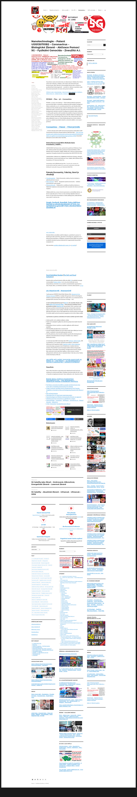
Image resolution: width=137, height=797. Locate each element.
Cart (61, 584)
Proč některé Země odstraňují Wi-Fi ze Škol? (96, 345)
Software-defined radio (74, 340)
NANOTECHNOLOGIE (65, 598)
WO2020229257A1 (50, 185)
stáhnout (71, 93)
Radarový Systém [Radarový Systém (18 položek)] (36, 597)
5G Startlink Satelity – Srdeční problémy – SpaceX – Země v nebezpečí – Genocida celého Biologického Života (96, 675)
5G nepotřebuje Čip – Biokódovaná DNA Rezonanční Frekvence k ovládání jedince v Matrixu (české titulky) (95, 204)
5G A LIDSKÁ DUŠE (64, 580)
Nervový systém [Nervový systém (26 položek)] (49, 586)
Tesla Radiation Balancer (37, 651)
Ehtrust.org (34, 644)
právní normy (34, 116)
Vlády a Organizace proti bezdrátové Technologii (70, 642)
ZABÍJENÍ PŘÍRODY (65, 608)
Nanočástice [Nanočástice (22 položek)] (45, 584)
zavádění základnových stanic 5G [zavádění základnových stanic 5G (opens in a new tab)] (62, 245)
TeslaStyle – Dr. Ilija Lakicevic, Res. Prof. (40, 652)
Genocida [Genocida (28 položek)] (47, 575)
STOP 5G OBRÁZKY (64, 632)
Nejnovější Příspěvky (64, 615)
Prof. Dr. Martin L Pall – (42, 650)
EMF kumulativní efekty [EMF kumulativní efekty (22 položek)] (37, 571)
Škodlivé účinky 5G (54, 10)
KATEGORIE (62, 591)
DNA (37, 96)
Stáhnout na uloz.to (101, 205)
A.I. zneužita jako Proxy (35, 91)
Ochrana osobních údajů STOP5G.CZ (67, 616)
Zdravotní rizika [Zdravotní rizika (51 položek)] (35, 610)
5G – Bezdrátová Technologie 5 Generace (68, 576)
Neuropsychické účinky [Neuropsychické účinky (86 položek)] (46, 588)
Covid (36, 88)
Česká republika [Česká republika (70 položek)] (45, 610)
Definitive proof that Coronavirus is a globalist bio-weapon (60, 398)
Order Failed (62, 619)
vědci (43, 648)
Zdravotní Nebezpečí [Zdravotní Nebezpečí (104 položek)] (46, 608)
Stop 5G (32, 783)
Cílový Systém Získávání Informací (35, 95)
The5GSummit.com (36, 653)
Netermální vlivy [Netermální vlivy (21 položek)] (36, 588)
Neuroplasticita (71, 514)
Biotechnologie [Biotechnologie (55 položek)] (45, 562)
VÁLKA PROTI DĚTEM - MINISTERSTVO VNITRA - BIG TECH (75, 465)
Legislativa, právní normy (36, 111)
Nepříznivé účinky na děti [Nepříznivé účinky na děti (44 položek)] (38, 586)
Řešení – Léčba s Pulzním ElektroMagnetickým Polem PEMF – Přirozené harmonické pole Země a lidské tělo (96, 482)
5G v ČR (73, 10)
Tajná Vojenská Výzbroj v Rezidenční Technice (36, 125)
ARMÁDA (63, 594)
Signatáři (62, 626)
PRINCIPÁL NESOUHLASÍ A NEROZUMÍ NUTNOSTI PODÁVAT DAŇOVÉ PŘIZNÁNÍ (57, 457)
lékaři (45, 648)
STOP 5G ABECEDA (64, 630)
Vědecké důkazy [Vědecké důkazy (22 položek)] (43, 606)
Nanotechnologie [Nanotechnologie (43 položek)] (36, 584)
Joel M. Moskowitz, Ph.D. (37, 647)
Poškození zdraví (37, 115)
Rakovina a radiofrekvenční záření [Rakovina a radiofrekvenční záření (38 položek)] (39, 599)
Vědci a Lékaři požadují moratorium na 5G (69, 641)
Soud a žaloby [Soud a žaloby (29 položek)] (35, 601)
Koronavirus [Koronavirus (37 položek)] (35, 580)
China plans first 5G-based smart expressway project (59, 395)
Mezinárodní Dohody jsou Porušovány (94, 381)
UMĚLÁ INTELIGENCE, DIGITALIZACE (68, 604)
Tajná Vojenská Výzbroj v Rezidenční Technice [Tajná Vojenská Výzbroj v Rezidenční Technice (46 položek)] (42, 603)
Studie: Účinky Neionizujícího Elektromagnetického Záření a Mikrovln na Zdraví (95, 684)
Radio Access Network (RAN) (56, 304)
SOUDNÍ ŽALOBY (64, 602)
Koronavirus (81, 10)
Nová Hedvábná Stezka (54, 275)
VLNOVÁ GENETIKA (65, 607)
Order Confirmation (64, 617)
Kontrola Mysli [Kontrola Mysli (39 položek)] (35, 578)
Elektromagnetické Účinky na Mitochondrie (68, 653)
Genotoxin (37, 107)
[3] (82, 285)
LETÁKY (61, 611)
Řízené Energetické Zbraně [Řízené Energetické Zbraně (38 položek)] (38, 614)
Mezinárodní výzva (64, 612)
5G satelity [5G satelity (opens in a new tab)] (73, 245)
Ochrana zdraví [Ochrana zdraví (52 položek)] (45, 591)
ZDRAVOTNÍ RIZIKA (65, 610)
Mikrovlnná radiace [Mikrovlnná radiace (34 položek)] (46, 582)
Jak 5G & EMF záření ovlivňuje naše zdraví (69, 629)
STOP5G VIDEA (63, 634)
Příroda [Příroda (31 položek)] (47, 595)
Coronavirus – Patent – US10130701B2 (63, 127)
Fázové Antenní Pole (43, 513)
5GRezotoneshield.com (36, 624)
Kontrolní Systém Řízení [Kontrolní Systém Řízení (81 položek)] (45, 578)
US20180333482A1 (50, 178)
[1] (71, 280)
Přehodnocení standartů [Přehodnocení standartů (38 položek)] (37, 595)
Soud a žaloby (37, 121)
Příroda (32, 118)
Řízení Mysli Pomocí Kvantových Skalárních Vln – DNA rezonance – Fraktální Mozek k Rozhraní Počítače (62, 380)
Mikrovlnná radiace (35, 112)
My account (62, 613)
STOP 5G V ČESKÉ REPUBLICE (66, 633)
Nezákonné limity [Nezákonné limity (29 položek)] (36, 591)
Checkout (62, 585)
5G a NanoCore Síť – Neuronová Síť (58, 291)
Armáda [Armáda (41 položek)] (46, 558)
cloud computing (75, 344)
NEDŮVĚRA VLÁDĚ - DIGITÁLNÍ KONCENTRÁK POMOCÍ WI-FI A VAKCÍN (75, 438)
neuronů (79, 516)
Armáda (33, 88)
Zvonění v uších (39, 130)
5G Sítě (43, 525)
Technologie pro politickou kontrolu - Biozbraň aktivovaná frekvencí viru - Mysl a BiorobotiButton (96, 245)
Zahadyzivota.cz (34, 634)
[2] (80, 285)
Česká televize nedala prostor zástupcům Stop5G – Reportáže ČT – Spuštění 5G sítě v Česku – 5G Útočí (95, 656)
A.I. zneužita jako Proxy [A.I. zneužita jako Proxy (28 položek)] (37, 558)
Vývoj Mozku (71, 513)
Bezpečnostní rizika (35, 93)
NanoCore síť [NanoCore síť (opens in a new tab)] (59, 306)
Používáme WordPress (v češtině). (42, 783)
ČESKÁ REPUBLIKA (65, 595)
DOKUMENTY (63, 589)
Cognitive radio (66, 344)
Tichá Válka (37, 126)
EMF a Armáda (91, 10)
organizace (49, 648)
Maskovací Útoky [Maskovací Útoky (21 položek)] (36, 582)
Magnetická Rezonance (37, 515)
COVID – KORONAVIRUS (66, 597)
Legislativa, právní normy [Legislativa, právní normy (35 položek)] (45, 580)
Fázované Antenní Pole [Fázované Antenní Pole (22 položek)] (37, 575)
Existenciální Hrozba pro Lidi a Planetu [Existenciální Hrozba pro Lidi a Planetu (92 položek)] (40, 573)
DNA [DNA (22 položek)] (50, 565)
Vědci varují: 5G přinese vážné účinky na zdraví (69, 635)
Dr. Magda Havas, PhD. (36, 643)
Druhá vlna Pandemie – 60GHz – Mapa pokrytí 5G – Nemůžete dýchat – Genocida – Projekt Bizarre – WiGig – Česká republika (70, 747)
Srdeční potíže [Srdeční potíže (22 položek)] (44, 601)
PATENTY (63, 599)
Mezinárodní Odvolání (36, 648)
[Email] (96, 226)
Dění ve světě (65, 10)
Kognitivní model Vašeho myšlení (71, 538)
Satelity (32, 121)
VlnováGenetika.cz (35, 632)
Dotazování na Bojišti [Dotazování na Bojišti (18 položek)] (37, 567)
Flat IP (66, 302)
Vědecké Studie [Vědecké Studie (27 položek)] (36, 608)
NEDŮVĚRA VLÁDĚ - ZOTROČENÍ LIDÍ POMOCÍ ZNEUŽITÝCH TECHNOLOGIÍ (57, 448)
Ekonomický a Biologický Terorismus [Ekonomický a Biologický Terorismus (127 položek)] (40, 569)
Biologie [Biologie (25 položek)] (45, 560)
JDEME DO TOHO (63, 590)
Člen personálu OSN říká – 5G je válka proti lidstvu (71, 637)
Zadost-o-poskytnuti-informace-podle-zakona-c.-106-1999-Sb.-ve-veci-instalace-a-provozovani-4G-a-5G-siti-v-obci (96, 83)
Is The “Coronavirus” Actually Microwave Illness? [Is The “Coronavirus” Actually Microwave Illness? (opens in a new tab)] (58, 403)
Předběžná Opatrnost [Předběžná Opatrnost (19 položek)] (46, 593)
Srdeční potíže (34, 122)
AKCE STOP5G (64, 593)
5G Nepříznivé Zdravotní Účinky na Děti (94, 327)
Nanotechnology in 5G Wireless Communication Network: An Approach (63, 397)
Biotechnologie (34, 94)
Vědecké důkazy (34, 129)
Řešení (100, 10)
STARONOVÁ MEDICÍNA (66, 603)
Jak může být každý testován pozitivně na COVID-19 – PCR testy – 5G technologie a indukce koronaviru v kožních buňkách (64, 361)
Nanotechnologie (34, 113)
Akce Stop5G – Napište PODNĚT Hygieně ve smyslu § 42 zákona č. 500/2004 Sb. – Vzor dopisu (95, 102)
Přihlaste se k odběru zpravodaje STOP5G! (68, 620)
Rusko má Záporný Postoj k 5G (66, 621)
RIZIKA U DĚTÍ (64, 601)
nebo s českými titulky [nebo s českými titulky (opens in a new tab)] (50, 232)
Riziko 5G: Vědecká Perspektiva (93, 410)
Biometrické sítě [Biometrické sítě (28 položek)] (36, 562)
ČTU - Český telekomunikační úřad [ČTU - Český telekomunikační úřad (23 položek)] (39, 612)
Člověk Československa (64, 588)
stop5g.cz (33, 85)
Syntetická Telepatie (43, 537)
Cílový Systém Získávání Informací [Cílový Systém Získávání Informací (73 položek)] (39, 565)
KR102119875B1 (50, 181)
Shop (61, 625)
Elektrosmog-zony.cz (35, 629)
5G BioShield (34, 655)
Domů (44, 10)
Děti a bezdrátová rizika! (94, 344)
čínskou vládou (57, 282)
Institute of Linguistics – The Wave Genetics (41, 646)
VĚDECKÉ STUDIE (64, 606)
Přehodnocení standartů (36, 117)
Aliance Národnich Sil (35, 626)
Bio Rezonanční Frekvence (71, 526)
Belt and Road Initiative (52, 393)
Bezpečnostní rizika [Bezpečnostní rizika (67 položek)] (36, 560)
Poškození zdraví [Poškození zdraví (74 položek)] (36, 593)
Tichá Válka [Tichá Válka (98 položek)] (35, 606)
